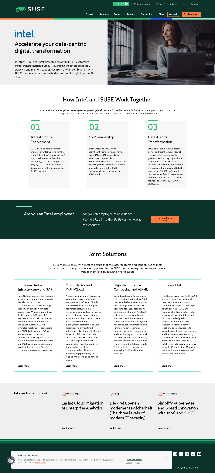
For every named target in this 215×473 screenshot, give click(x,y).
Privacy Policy (181, 468)
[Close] (166, 458)
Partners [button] (131, 14)
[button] (122, 3)
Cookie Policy (194, 468)
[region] (91, 460)
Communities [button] (147, 14)
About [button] (162, 14)
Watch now (116, 428)
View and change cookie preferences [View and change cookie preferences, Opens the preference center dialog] (134, 461)
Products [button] (90, 14)
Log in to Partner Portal (165, 219)
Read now (67, 428)
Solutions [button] (104, 14)
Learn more (24, 366)
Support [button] (118, 14)
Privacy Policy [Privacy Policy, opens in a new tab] (40, 463)
